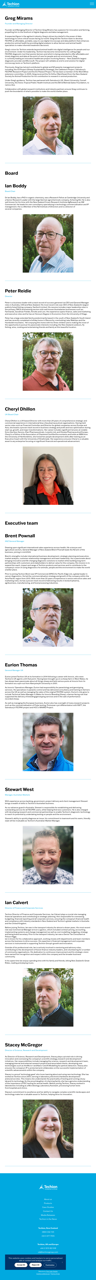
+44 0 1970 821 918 (48, 1248)
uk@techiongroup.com (48, 1252)
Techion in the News (48, 1219)
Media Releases (48, 1215)
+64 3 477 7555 (48, 1236)
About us (48, 1199)
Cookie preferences (43, 1274)
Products (48, 1203)
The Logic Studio (52, 1271)
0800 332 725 (48, 1232)
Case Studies (48, 1207)
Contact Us (48, 1211)
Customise (50, 1265)
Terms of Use (55, 1274)
